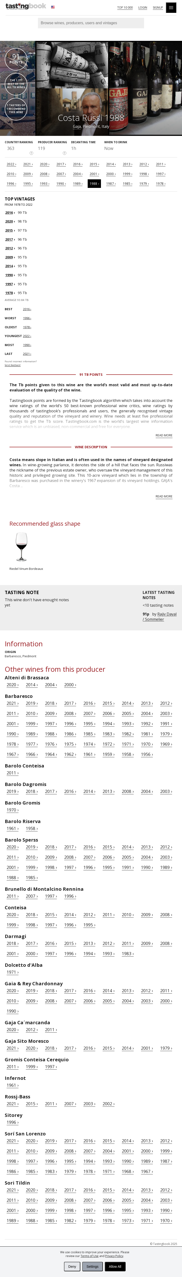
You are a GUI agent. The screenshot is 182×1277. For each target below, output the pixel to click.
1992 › (147, 723)
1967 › (12, 754)
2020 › (44, 164)
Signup (158, 7)
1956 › (147, 754)
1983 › (108, 734)
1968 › (128, 1171)
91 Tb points (91, 374)
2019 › (32, 703)
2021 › (28, 164)
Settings (92, 1266)
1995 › (28, 183)
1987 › (111, 183)
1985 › (127, 183)
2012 (9, 248)
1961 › (89, 754)
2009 (9, 257)
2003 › (166, 713)
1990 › (61, 183)
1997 (9, 284)
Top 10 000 (125, 7)
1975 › (70, 744)
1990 (9, 275)
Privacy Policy (114, 1256)
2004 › (77, 174)
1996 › (11, 183)
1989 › (77, 183)
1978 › (160, 183)
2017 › (61, 164)
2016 (9, 212)
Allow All (115, 1266)
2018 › (51, 703)
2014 (9, 266)
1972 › (108, 744)
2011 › (160, 164)
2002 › (108, 1103)
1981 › (147, 734)
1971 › (128, 744)
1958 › (128, 754)
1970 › (147, 744)
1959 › (108, 754)
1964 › (51, 754)
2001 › (94, 174)
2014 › (111, 164)
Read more (164, 435)
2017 (9, 239)
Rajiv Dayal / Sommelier (160, 616)
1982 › (128, 734)
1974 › (89, 744)
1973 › (128, 1220)
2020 (9, 221)
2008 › (44, 174)
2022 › (11, 164)
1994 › (108, 723)
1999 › (127, 174)
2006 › (108, 713)
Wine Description (91, 447)
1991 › (166, 723)
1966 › (32, 754)
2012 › (144, 164)
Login (142, 7)
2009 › (28, 174)
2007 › (61, 174)
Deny (72, 1266)
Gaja (77, 126)
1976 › (51, 744)
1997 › (160, 174)
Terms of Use (90, 1256)
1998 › (144, 174)
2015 (9, 230)
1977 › (32, 744)
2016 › (77, 164)
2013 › (127, 164)
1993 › (44, 183)
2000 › (111, 174)
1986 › (70, 734)
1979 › (144, 183)
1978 (9, 293)
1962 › (70, 754)
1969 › (166, 744)
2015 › (94, 164)
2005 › (128, 713)
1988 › (94, 183)
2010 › (11, 174)
